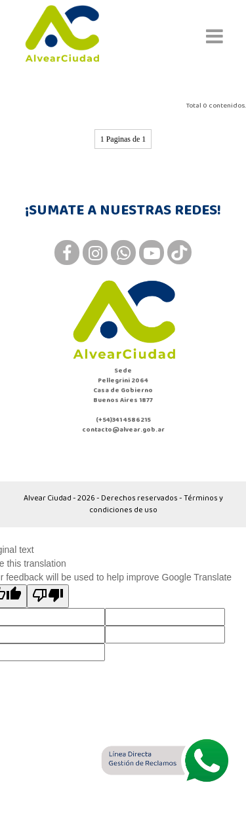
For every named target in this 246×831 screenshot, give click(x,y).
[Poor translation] (48, 596)
